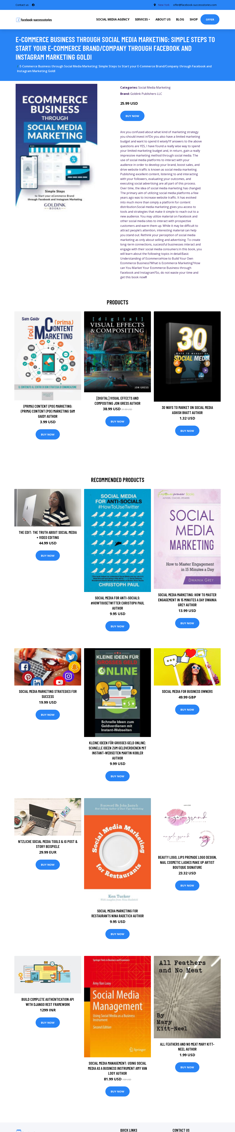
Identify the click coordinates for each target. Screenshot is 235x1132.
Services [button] (141, 19)
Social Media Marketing (154, 87)
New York (163, 5)
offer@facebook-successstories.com (194, 5)
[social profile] (33, 4)
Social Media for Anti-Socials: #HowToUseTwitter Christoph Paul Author (117, 602)
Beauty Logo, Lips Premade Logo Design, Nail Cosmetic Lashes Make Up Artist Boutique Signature (187, 862)
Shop (194, 19)
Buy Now (132, 116)
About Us (163, 19)
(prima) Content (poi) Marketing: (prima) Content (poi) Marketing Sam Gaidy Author (48, 411)
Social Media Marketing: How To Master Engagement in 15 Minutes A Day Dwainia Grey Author (187, 599)
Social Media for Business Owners (187, 691)
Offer (210, 19)
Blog (180, 19)
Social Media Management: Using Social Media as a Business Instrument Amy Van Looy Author (117, 1068)
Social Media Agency (112, 19)
